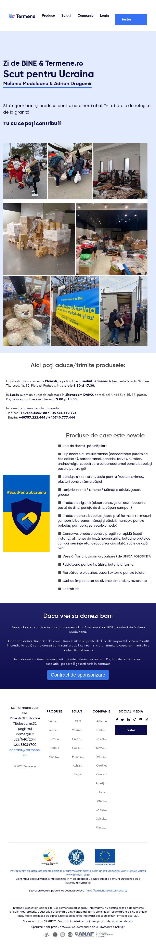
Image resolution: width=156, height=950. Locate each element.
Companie (85, 15)
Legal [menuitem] (78, 774)
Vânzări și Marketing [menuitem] (80, 730)
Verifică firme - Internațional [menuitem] (56, 730)
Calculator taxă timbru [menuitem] (103, 819)
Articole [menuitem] (101, 721)
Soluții (66, 15)
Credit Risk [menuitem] (79, 739)
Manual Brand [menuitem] (103, 828)
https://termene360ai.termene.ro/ (106, 890)
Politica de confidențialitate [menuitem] (103, 757)
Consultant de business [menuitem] (80, 748)
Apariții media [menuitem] (103, 783)
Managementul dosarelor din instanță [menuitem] (56, 757)
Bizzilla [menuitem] (54, 739)
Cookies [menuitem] (101, 766)
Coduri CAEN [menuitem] (103, 810)
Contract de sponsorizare (78, 675)
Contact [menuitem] (101, 774)
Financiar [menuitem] (78, 757)
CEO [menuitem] (78, 721)
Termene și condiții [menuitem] (103, 748)
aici (113, 921)
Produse (48, 15)
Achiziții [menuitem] (78, 766)
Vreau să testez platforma (129, 19)
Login (104, 15)
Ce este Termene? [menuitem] (103, 739)
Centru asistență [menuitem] (103, 730)
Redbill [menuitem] (54, 748)
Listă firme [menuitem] (102, 801)
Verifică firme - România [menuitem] (56, 721)
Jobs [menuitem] (102, 792)
